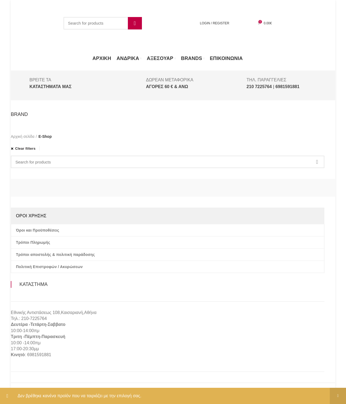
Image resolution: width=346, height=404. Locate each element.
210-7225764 (34, 318)
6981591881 (39, 354)
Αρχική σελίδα (22, 136)
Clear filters (25, 148)
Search (135, 23)
